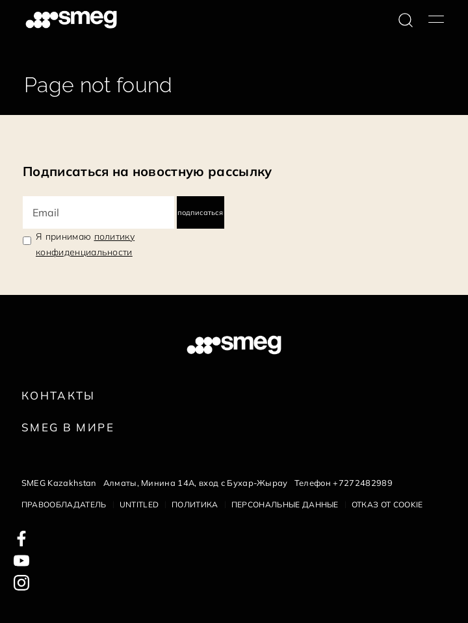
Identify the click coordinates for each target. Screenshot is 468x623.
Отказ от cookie (387, 504)
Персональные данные (285, 504)
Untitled (139, 504)
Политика (195, 504)
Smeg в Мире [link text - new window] (67, 427)
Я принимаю (85, 244)
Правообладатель (64, 504)
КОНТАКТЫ (58, 395)
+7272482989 (363, 482)
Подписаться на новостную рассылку (147, 171)
